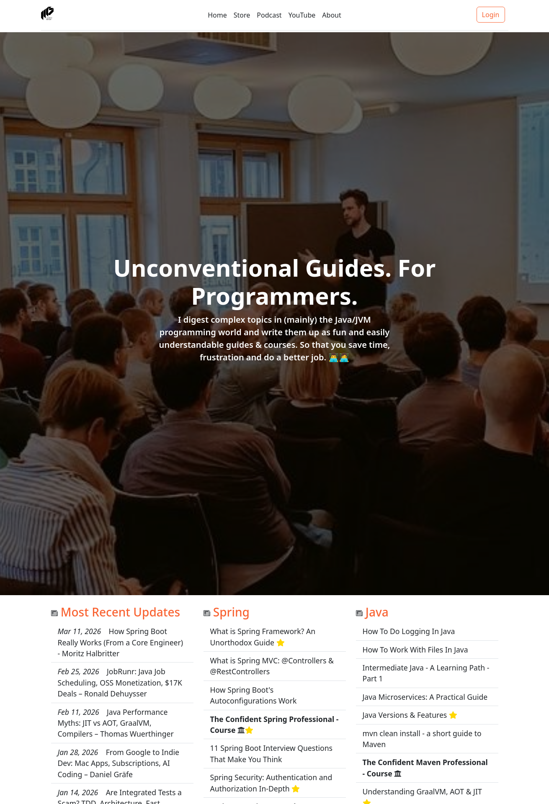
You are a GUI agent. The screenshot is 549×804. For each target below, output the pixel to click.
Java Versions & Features (405, 715)
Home (217, 15)
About (331, 15)
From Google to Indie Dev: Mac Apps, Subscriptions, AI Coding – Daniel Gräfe (118, 763)
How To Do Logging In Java (409, 631)
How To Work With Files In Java (415, 650)
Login (491, 14)
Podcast (269, 15)
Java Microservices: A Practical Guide (425, 697)
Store (242, 15)
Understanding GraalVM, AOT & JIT (422, 791)
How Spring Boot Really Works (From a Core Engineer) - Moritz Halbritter (120, 642)
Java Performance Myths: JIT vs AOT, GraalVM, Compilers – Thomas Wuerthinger (116, 723)
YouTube (302, 15)
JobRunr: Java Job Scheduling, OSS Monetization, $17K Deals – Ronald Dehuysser (120, 682)
